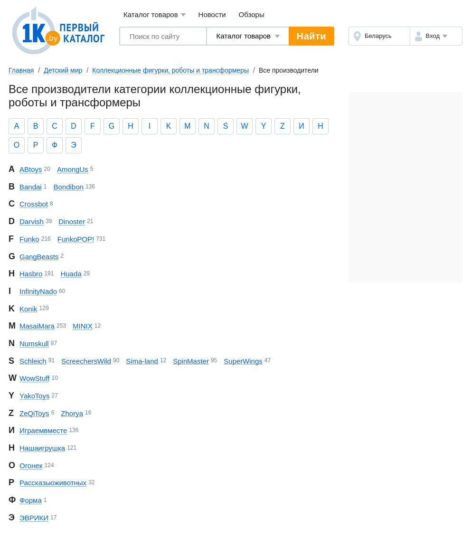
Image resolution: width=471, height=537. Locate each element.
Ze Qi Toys (34, 413)
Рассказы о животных (52, 483)
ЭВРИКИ (33, 518)
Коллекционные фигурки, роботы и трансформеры (170, 70)
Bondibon (68, 187)
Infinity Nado (38, 291)
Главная (21, 70)
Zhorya (72, 413)
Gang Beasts (38, 257)
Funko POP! (75, 239)
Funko (29, 239)
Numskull (34, 343)
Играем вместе (43, 430)
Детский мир (63, 70)
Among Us (72, 169)
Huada (70, 274)
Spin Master (191, 361)
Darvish (31, 221)
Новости (212, 14)
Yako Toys (34, 396)
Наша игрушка (42, 448)
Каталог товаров (154, 14)
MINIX (83, 326)
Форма (30, 500)
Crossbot (33, 204)
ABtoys (30, 169)
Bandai (30, 187)
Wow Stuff (34, 378)
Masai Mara (37, 326)
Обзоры (251, 14)
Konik (28, 309)
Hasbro (30, 274)
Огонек (30, 466)
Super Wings (243, 361)
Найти (311, 36)
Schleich (33, 361)
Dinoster (71, 221)
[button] (436, 36)
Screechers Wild (86, 361)
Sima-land (142, 361)
